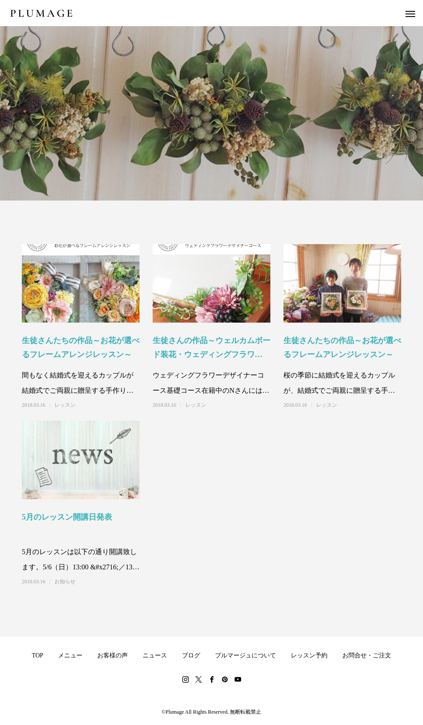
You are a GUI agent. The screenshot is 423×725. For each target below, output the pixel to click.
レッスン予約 (309, 655)
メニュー (70, 655)
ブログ (191, 655)
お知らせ (65, 581)
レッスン (65, 405)
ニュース (155, 655)
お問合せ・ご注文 (366, 655)
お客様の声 (112, 655)
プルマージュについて (245, 655)
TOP (37, 655)
